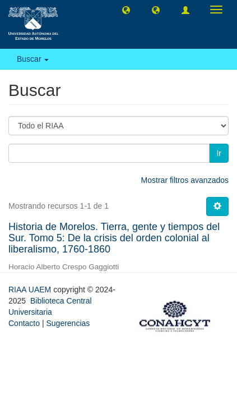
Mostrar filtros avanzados (185, 180)
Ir (218, 153)
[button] (126, 9)
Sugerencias (68, 323)
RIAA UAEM (30, 289)
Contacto (24, 323)
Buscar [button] (33, 58)
